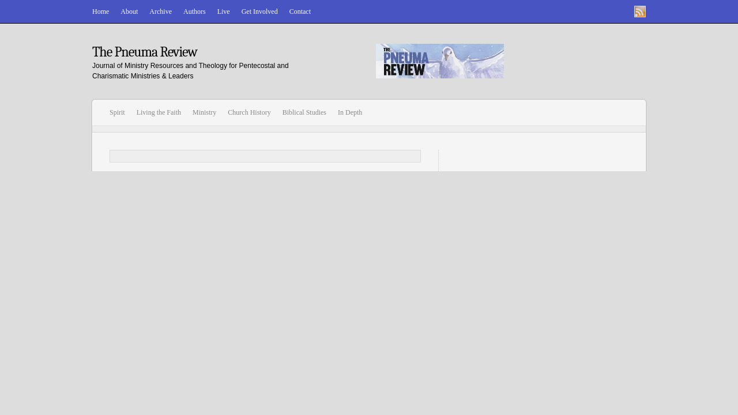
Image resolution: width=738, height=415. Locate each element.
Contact (300, 11)
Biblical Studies (304, 112)
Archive (160, 11)
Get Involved (260, 11)
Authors (194, 11)
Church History (249, 112)
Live (223, 11)
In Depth (350, 112)
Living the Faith (159, 112)
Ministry (204, 112)
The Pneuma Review (144, 52)
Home (100, 11)
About (129, 11)
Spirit (117, 112)
